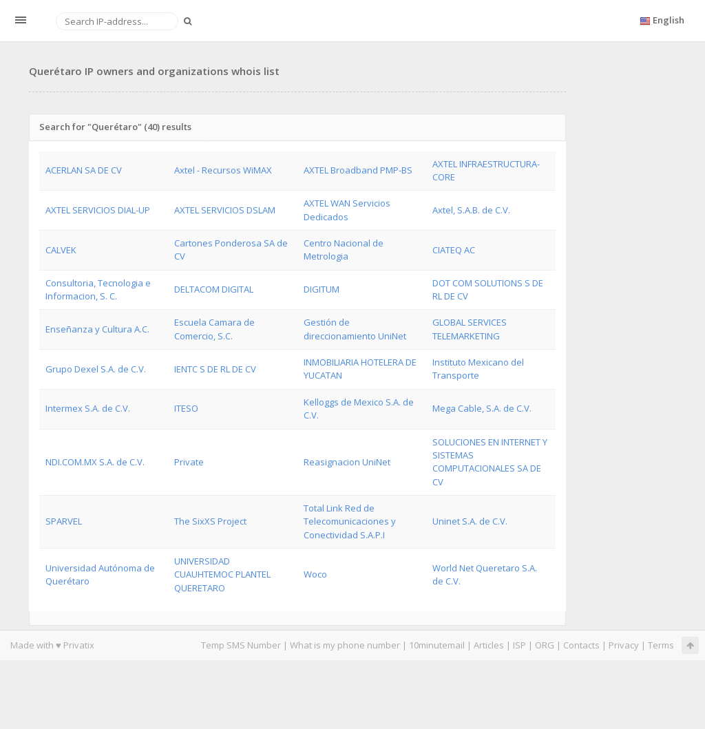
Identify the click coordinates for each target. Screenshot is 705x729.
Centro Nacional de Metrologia (343, 249)
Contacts (581, 645)
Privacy (624, 645)
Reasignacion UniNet (347, 462)
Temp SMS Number (241, 645)
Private (189, 462)
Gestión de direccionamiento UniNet (355, 328)
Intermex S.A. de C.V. (87, 408)
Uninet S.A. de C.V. (469, 521)
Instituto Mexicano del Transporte (478, 368)
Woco (315, 574)
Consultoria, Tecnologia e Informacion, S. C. (98, 289)
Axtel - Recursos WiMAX (223, 170)
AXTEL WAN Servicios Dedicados (347, 209)
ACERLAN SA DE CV (83, 170)
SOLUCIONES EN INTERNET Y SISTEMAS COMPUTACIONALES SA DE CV (489, 462)
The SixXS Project (210, 521)
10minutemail (437, 645)
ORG (544, 645)
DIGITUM (321, 289)
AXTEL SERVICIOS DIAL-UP (97, 210)
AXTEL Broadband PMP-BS (358, 170)
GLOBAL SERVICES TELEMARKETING (469, 328)
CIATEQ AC (453, 250)
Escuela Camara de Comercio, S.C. (214, 328)
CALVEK (60, 250)
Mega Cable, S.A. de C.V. (482, 408)
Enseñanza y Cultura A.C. (97, 329)
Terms (661, 645)
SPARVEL (63, 521)
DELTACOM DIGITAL (213, 289)
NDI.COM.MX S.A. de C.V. (95, 462)
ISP (519, 645)
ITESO (186, 408)
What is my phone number (345, 645)
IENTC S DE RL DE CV (215, 369)
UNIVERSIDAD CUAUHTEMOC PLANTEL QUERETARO (222, 574)
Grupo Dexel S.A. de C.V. (95, 369)
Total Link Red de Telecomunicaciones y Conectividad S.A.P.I (350, 521)
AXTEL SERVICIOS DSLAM (224, 210)
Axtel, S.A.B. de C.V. (471, 210)
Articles (489, 645)
